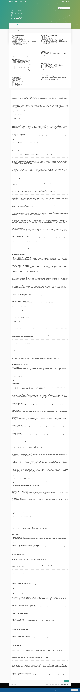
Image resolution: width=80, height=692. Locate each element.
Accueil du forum (14, 684)
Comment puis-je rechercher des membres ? (48, 59)
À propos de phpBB (56, 650)
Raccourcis (12, 1)
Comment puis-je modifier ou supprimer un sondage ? (20, 65)
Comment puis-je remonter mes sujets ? (18, 73)
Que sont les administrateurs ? (45, 36)
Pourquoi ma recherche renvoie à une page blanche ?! (49, 58)
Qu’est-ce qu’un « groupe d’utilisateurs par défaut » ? (49, 42)
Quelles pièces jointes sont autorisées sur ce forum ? (49, 70)
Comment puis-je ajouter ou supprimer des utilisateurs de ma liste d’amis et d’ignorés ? (54, 53)
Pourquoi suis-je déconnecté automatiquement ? (19, 43)
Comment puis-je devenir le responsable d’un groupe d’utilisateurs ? (51, 40)
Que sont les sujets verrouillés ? (17, 84)
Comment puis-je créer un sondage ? (17, 63)
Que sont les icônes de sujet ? (16, 85)
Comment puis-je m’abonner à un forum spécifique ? (49, 66)
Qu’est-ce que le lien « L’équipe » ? (46, 43)
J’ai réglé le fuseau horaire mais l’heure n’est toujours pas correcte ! (22, 50)
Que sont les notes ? (15, 83)
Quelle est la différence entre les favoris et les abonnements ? (50, 64)
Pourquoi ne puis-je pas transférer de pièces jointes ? (20, 67)
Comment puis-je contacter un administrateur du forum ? (50, 79)
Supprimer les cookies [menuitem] (56, 684)
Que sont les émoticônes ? (16, 79)
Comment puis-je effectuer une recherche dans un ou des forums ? (51, 56)
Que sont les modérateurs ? (45, 37)
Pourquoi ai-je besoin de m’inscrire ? (17, 36)
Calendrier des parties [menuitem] (23, 1)
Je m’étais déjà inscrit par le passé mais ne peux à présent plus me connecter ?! (24, 41)
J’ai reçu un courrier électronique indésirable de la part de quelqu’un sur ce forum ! (54, 48)
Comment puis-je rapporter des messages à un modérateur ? (21, 69)
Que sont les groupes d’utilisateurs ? (46, 38)
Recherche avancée (69, 8)
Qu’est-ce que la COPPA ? (16, 37)
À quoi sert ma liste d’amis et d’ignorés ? (47, 52)
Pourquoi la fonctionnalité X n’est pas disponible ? (48, 76)
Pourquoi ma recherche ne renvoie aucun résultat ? (49, 57)
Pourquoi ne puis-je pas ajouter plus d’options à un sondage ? (21, 64)
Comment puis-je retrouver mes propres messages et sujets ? (50, 60)
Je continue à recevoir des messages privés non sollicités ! (50, 47)
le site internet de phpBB (35, 214)
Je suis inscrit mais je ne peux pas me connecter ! (19, 39)
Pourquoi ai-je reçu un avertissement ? (18, 68)
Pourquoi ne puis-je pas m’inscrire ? (17, 38)
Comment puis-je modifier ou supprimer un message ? (20, 61)
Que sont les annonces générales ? (17, 81)
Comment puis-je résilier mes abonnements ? (48, 67)
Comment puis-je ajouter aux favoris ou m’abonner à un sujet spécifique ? (52, 65)
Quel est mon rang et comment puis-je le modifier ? (20, 55)
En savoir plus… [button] (62, 690)
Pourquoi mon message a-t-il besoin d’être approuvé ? (20, 72)
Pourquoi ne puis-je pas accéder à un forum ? (19, 66)
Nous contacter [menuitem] (49, 684)
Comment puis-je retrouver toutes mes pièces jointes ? (49, 71)
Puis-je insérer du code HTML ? (16, 78)
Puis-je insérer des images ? (16, 80)
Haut (13, 100)
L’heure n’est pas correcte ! (16, 49)
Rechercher (67, 8)
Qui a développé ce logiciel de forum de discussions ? (49, 75)
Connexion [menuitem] (68, 1)
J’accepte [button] (75, 690)
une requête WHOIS (46, 664)
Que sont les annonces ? (15, 82)
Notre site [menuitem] (16, 1)
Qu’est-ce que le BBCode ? (16, 77)
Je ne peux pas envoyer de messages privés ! (48, 46)
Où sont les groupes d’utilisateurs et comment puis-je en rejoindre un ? (52, 39)
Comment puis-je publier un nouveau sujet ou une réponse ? (21, 60)
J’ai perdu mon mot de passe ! (16, 42)
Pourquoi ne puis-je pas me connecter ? (18, 40)
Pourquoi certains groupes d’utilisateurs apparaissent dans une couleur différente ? (54, 41)
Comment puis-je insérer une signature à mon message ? (21, 62)
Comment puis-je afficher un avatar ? (17, 54)
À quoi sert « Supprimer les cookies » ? (18, 44)
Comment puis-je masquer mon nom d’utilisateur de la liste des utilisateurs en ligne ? (25, 48)
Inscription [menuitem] (63, 1)
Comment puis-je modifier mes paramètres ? (19, 47)
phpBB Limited (37, 649)
